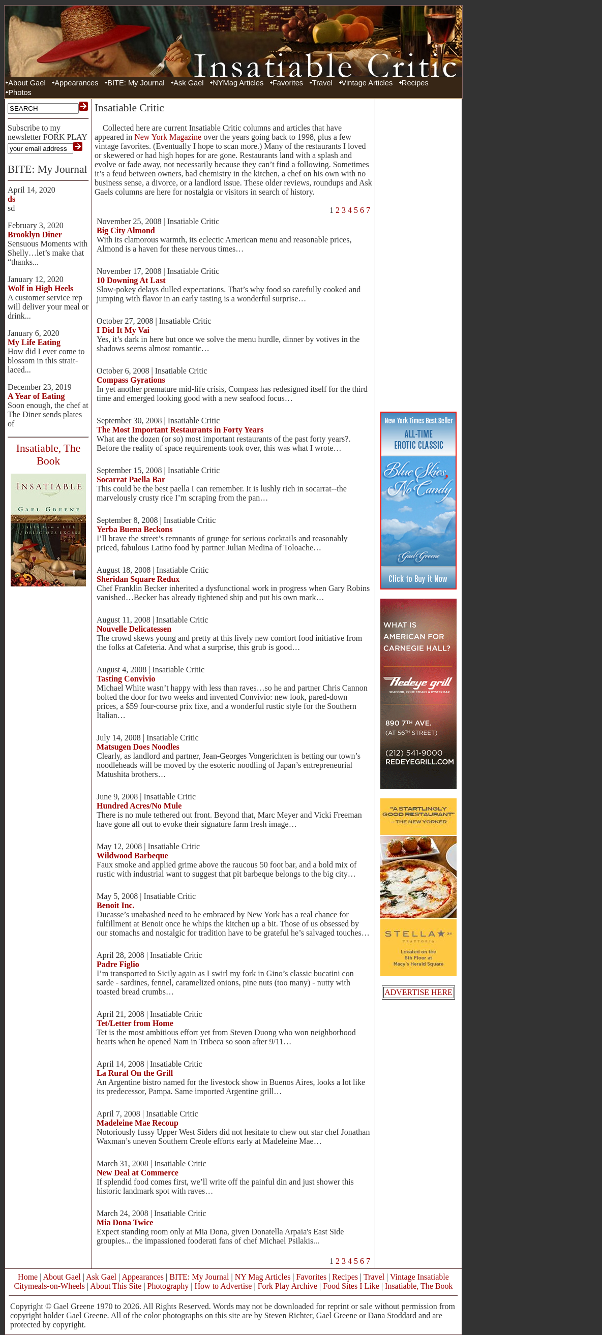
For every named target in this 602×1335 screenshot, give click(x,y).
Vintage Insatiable (419, 1276)
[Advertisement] (418, 254)
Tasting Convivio (126, 678)
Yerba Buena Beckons (134, 529)
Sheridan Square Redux (138, 579)
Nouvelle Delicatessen (134, 629)
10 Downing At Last (131, 280)
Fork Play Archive (287, 1286)
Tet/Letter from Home (135, 1023)
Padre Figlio (118, 964)
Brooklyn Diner (35, 234)
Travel (322, 83)
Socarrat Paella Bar (131, 479)
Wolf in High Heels (40, 288)
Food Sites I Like (351, 1286)
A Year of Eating (36, 396)
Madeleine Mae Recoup (137, 1123)
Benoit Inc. (116, 905)
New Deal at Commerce (137, 1172)
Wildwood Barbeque (132, 855)
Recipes (415, 83)
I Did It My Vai (123, 330)
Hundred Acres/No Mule (139, 805)
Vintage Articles (367, 83)
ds (11, 199)
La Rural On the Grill (135, 1073)
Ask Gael (188, 83)
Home (28, 1276)
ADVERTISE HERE (418, 992)
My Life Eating (34, 342)
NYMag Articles (238, 83)
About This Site (115, 1286)
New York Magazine (167, 137)
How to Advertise (223, 1286)
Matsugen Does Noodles (138, 746)
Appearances (76, 83)
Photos (20, 92)
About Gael (26, 83)
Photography (168, 1286)
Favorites (288, 83)
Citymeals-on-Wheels (49, 1286)
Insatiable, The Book (419, 1286)
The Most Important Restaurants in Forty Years (180, 429)
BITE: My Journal (135, 83)
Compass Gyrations (131, 380)
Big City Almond (126, 230)
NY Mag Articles (263, 1276)
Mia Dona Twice (125, 1222)
